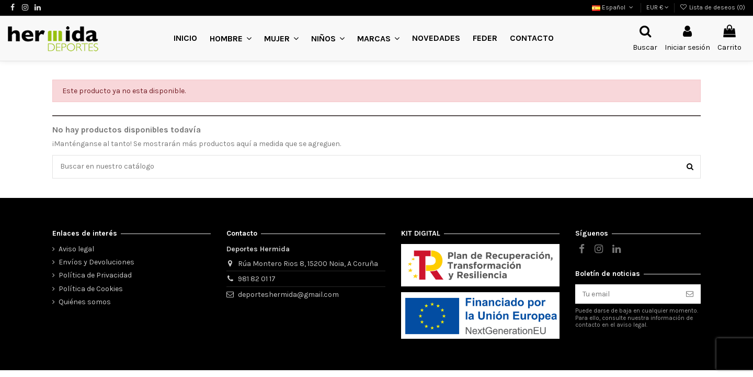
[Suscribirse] (690, 294)
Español (613, 7)
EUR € (657, 7)
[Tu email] (627, 294)
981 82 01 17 (257, 278)
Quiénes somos (85, 301)
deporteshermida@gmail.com (288, 294)
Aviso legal (76, 249)
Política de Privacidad (95, 275)
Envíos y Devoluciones (96, 262)
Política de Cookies (91, 288)
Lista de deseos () (712, 7)
